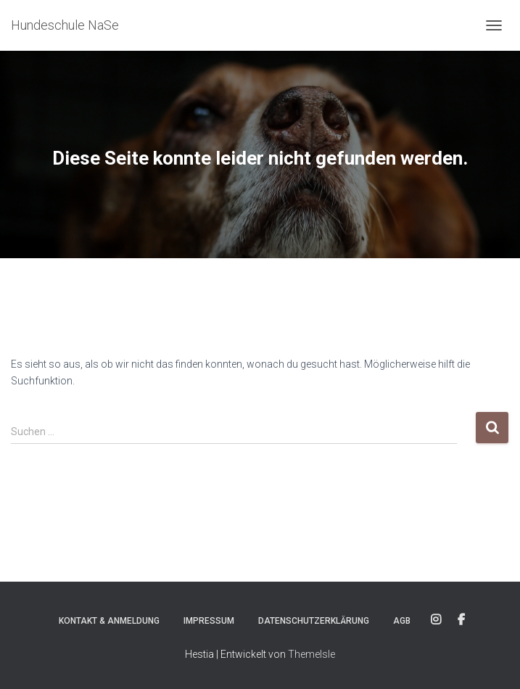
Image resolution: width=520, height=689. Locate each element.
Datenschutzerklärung (313, 621)
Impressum (208, 621)
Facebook (461, 620)
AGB (401, 621)
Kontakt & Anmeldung (109, 621)
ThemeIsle (311, 654)
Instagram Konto (436, 620)
